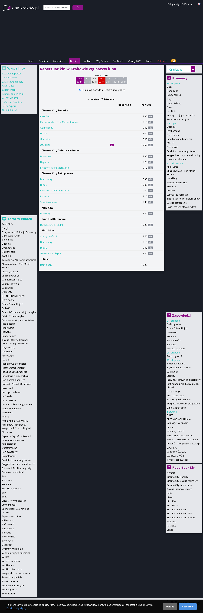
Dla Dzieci (118, 61)
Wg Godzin (102, 61)
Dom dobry (46, 179)
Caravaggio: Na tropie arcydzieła (19, 259)
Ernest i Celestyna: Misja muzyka (19, 312)
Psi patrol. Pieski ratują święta (17, 468)
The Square (10, 105)
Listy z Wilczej (174, 103)
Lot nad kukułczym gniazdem (17, 404)
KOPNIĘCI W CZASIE (177, 423)
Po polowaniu (9, 455)
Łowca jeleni (10, 77)
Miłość (170, 143)
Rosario (171, 190)
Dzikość (6, 308)
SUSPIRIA (172, 447)
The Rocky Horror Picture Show (183, 198)
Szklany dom (8, 520)
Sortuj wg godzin (116, 89)
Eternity (171, 375)
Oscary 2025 (134, 61)
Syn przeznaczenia (176, 407)
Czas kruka (172, 371)
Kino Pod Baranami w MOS (181, 517)
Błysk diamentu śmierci (179, 367)
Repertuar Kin (183, 467)
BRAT (170, 415)
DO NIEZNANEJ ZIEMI (51, 224)
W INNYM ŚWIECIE (176, 451)
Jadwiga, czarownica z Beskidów (183, 379)
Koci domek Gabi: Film (13, 379)
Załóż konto (187, 4)
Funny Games (9, 335)
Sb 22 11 (94, 80)
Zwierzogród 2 (174, 356)
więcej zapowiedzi (178, 459)
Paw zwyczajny (9, 451)
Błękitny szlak (174, 324)
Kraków (175, 69)
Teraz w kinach (19, 219)
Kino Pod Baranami (54, 219)
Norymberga (173, 391)
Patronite (162, 61)
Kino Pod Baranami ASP (179, 513)
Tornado (171, 344)
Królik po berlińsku (13, 93)
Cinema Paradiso (13, 101)
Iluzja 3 (43, 133)
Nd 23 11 (102, 80)
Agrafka (171, 472)
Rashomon (10, 89)
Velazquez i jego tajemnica (181, 115)
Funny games (174, 94)
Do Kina (74, 61)
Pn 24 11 (109, 80)
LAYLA (170, 427)
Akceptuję (187, 606)
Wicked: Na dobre (176, 348)
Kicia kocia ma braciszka (179, 138)
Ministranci (172, 332)
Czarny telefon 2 (48, 236)
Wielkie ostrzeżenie (177, 202)
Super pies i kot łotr (12, 516)
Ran (4, 476)
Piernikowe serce (175, 395)
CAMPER (6, 255)
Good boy (172, 178)
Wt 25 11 (116, 80)
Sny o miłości (173, 340)
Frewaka (6, 331)
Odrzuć (170, 606)
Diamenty (45, 213)
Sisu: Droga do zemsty (178, 399)
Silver (169, 107)
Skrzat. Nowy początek (14, 500)
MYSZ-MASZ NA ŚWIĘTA (180, 435)
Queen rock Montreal (13, 472)
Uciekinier (45, 139)
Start (31, 61)
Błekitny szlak (9, 251)
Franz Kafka (8, 327)
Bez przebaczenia (176, 363)
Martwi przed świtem (178, 182)
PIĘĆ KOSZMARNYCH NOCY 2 (182, 439)
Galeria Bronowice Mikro (179, 488)
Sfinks (45, 259)
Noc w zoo (172, 147)
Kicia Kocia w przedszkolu (15, 375)
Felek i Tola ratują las (13, 316)
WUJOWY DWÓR (175, 455)
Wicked (5, 556)
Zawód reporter (12, 73)
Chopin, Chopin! (10, 271)
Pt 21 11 (87, 80)
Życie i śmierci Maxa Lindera (181, 206)
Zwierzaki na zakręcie (178, 119)
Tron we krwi (11, 97)
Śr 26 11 (123, 80)
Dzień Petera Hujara (177, 328)
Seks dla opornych (49, 201)
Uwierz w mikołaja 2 (50, 253)
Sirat (4, 496)
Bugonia (44, 161)
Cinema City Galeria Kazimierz (61, 150)
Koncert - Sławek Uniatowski (17, 384)
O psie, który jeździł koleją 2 (16, 436)
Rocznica (44, 196)
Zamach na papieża (12, 577)
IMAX (169, 493)
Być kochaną (173, 130)
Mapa (149, 61)
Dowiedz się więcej (16, 608)
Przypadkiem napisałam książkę (183, 155)
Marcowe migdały (13, 81)
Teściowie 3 (8, 524)
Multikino (48, 230)
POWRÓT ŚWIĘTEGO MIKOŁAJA (183, 443)
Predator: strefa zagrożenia (54, 167)
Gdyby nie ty (46, 127)
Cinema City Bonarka (55, 110)
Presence (171, 186)
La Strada (9, 85)
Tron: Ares (7, 540)
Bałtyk (5, 228)
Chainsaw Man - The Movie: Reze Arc (59, 121)
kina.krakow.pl (25, 8)
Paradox (171, 525)
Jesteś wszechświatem (13, 367)
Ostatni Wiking (9, 447)
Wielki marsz (8, 565)
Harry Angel (8, 355)
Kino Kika (47, 207)
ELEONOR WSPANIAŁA (179, 419)
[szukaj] (56, 8)
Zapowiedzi (59, 61)
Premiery (43, 61)
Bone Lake (45, 156)
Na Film (87, 61)
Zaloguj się (173, 4)
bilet (150, 116)
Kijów (170, 497)
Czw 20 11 (79, 80)
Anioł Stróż (46, 116)
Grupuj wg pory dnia (92, 89)
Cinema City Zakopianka (57, 173)
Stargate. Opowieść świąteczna (183, 403)
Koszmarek (7, 388)
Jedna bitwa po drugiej (14, 363)
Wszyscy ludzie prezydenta (16, 573)
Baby (169, 86)
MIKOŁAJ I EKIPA (175, 431)
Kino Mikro (172, 505)
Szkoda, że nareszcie (177, 194)
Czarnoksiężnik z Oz (12, 279)
